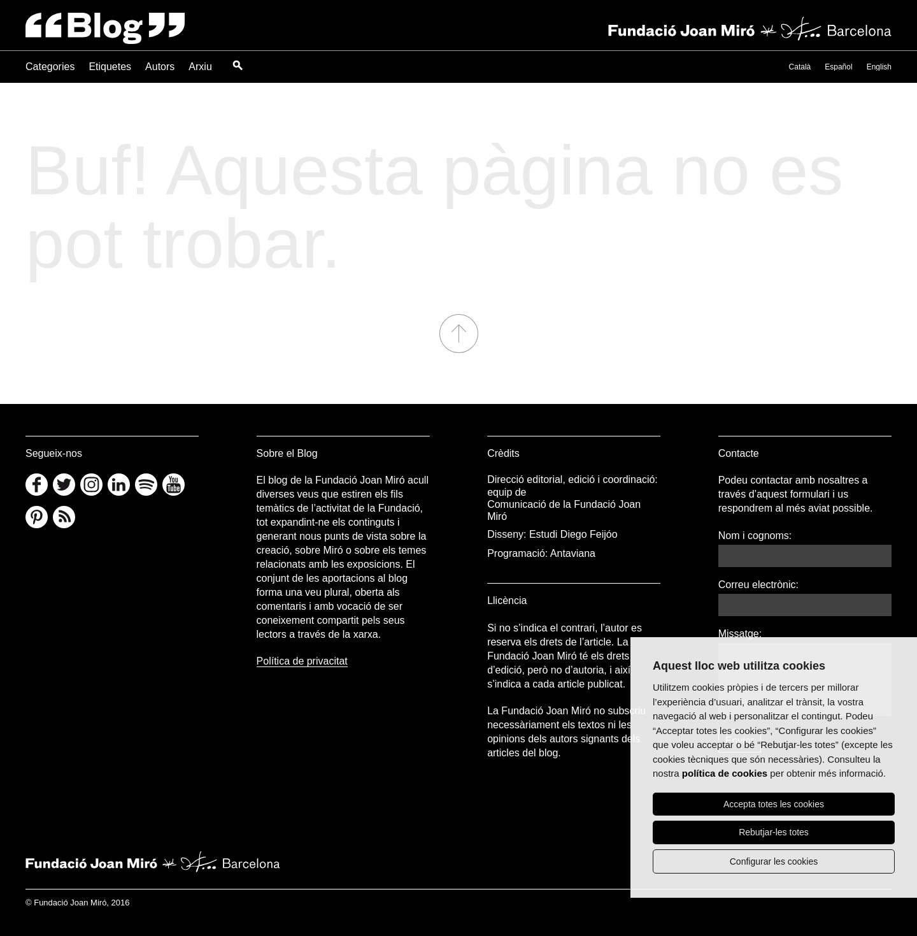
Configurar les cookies (774, 861)
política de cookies (724, 773)
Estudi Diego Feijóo (573, 534)
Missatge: (740, 633)
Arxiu (199, 66)
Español (838, 67)
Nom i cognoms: (755, 535)
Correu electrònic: (758, 584)
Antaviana (572, 553)
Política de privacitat (302, 661)
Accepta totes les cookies (773, 804)
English (879, 67)
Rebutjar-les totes (774, 832)
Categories (50, 66)
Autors (159, 66)
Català (800, 67)
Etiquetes (110, 66)
